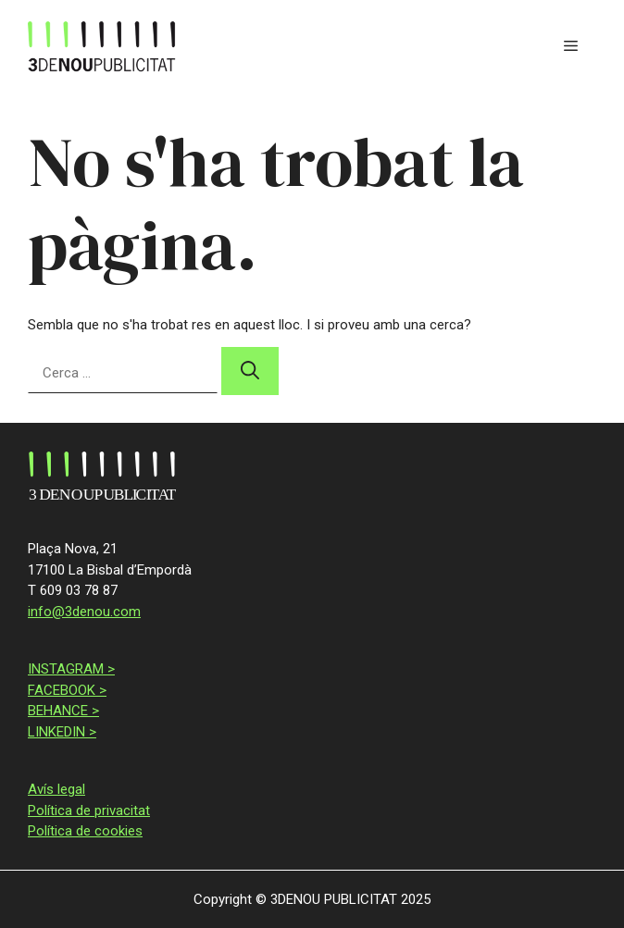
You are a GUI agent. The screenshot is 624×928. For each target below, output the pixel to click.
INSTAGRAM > (71, 669)
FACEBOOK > (67, 690)
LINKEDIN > (62, 732)
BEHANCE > (63, 710)
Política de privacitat (89, 810)
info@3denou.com (84, 611)
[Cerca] (250, 371)
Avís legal (56, 789)
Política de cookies (85, 831)
